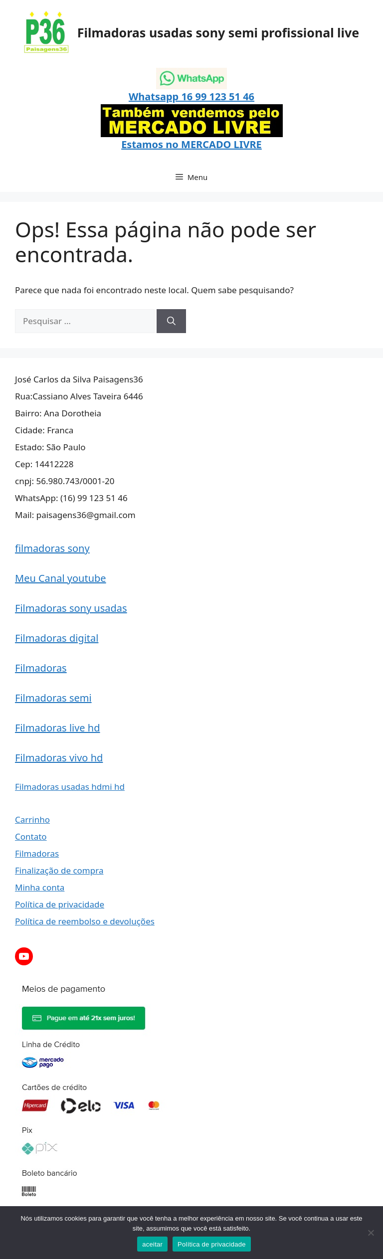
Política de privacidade (59, 904)
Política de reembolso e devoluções (85, 921)
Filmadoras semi (53, 698)
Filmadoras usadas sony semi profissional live (218, 32)
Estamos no (151, 144)
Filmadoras (41, 668)
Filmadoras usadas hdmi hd (70, 786)
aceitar (152, 1244)
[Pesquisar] (171, 321)
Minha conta (39, 887)
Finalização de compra (59, 870)
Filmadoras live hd (57, 727)
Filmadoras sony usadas (71, 608)
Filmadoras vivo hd (59, 757)
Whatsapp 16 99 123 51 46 (191, 96)
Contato (31, 836)
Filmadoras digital (56, 638)
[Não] (371, 1233)
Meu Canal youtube (60, 578)
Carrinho (32, 819)
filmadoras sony (52, 548)
